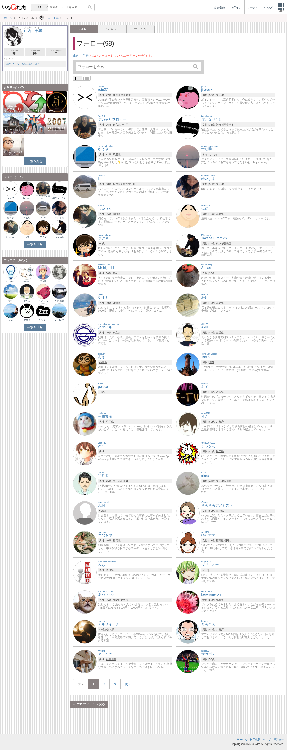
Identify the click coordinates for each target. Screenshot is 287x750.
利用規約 (255, 739)
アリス (26, 320)
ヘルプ (267, 739)
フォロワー (112, 28)
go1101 (26, 281)
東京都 (220, 95)
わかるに (10, 281)
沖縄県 (117, 302)
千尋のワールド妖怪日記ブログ (21, 64)
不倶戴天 (59, 301)
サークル (140, 28)
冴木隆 (43, 281)
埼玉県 (117, 154)
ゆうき (10, 217)
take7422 (59, 320)
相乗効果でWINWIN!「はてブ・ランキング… (13, 108)
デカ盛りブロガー (43, 197)
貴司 (10, 301)
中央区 (124, 124)
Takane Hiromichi (59, 235)
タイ (204, 154)
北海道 (220, 599)
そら (10, 320)
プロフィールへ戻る (91, 704)
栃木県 (117, 184)
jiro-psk (26, 198)
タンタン (43, 320)
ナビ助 (26, 217)
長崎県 (117, 213)
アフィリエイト (56, 111)
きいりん (43, 301)
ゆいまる (59, 217)
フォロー (14, 52)
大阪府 (117, 599)
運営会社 (278, 739)
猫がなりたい (59, 198)
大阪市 (124, 599)
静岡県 (110, 421)
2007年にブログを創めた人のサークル (56, 130)
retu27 (10, 198)
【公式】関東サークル (13, 131)
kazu (43, 217)
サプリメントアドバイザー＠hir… (27, 298)
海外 (115, 273)
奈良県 (110, 570)
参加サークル (56, 52)
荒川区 (124, 481)
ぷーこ (59, 281)
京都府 (220, 421)
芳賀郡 (124, 184)
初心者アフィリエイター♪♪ (13, 153)
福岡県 (220, 213)
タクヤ (43, 237)
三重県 (220, 332)
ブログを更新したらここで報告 (35, 110)
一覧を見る (34, 161)
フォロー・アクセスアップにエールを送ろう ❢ (35, 130)
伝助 (27, 237)
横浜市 (230, 124)
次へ (128, 684)
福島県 (220, 302)
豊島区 (227, 243)
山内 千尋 (81, 55)
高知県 (103, 362)
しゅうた (10, 237)
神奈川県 (118, 95)
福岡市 (227, 540)
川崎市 (127, 95)
